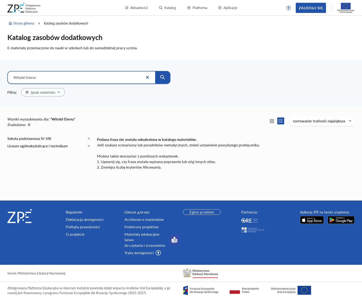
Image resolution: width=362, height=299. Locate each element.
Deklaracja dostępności (84, 219)
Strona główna (21, 23)
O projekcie (75, 234)
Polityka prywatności (83, 227)
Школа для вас (137, 212)
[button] (288, 8)
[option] (48, 138)
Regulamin (74, 212)
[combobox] (43, 92)
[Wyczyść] (147, 77)
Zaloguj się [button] (311, 8)
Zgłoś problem (201, 212)
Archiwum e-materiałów (144, 219)
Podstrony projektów (141, 227)
